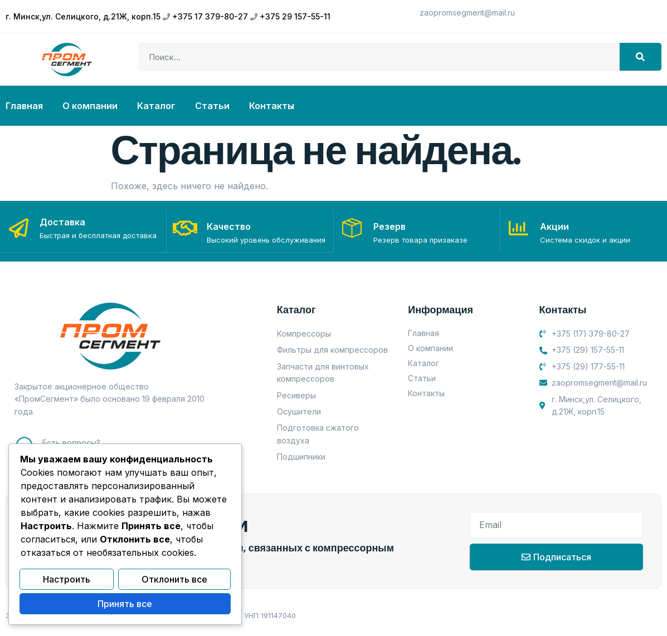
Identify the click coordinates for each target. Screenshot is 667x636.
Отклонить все (174, 580)
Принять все (125, 604)
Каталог (156, 105)
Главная (24, 105)
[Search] (640, 57)
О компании (90, 105)
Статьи (212, 105)
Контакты (271, 105)
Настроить (66, 580)
